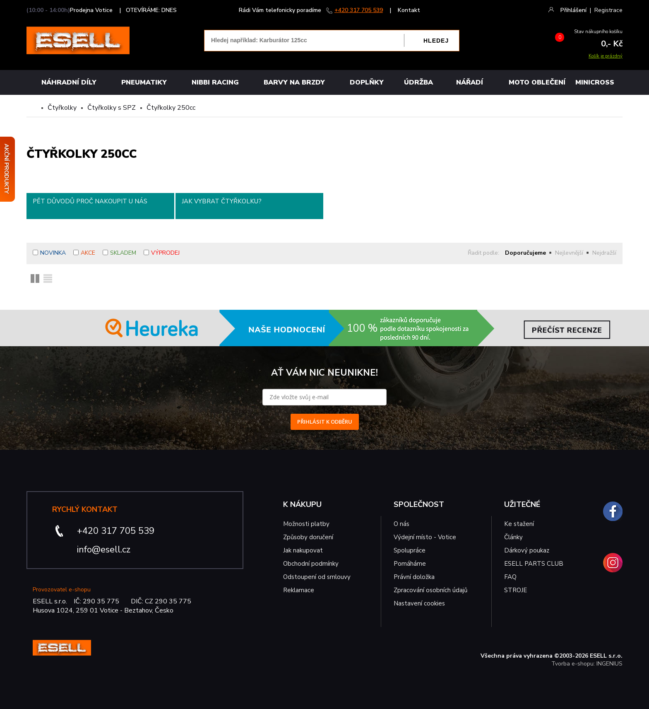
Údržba (418, 82)
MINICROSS (594, 82)
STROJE (515, 590)
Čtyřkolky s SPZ (111, 107)
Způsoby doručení (308, 537)
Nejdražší (604, 253)
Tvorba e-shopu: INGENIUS (587, 664)
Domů (33, 107)
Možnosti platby (306, 524)
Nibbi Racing (215, 82)
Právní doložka (414, 577)
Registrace (608, 10)
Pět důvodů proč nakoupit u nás (90, 201)
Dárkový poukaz (526, 550)
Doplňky (367, 82)
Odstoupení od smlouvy (317, 577)
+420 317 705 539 (358, 10)
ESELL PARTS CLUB (533, 563)
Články (513, 537)
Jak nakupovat (303, 550)
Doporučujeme (525, 253)
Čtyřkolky (62, 107)
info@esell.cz (103, 549)
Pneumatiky (144, 82)
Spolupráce (409, 550)
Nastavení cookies (419, 603)
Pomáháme (410, 563)
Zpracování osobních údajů (430, 590)
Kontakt (409, 10)
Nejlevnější (569, 253)
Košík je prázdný (606, 56)
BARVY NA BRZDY (294, 82)
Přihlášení (573, 10)
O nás (401, 524)
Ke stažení (519, 524)
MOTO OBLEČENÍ (537, 82)
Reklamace (298, 590)
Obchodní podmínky (311, 563)
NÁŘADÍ (469, 82)
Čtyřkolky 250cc (171, 107)
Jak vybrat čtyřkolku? (222, 201)
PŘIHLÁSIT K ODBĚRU (324, 421)
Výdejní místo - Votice (425, 537)
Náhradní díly (68, 82)
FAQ (510, 577)
